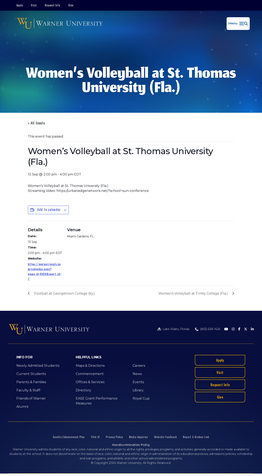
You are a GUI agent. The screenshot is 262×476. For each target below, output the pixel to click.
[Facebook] (239, 329)
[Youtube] (226, 329)
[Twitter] (245, 329)
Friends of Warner (31, 398)
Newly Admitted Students (37, 366)
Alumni (22, 407)
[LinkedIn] (252, 329)
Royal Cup (141, 398)
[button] (238, 23)
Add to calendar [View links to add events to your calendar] (49, 209)
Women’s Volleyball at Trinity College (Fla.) (193, 293)
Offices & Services (90, 382)
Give (70, 5)
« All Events (36, 123)
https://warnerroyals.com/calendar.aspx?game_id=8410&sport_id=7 (44, 271)
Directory (83, 390)
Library (138, 390)
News (137, 374)
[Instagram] (233, 329)
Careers (139, 366)
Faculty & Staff (28, 390)
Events (138, 382)
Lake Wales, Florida (176, 329)
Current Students (31, 374)
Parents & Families (31, 382)
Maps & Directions (90, 366)
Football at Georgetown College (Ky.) (64, 293)
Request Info (52, 5)
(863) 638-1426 (210, 329)
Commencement (90, 374)
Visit (34, 5)
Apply (19, 5)
